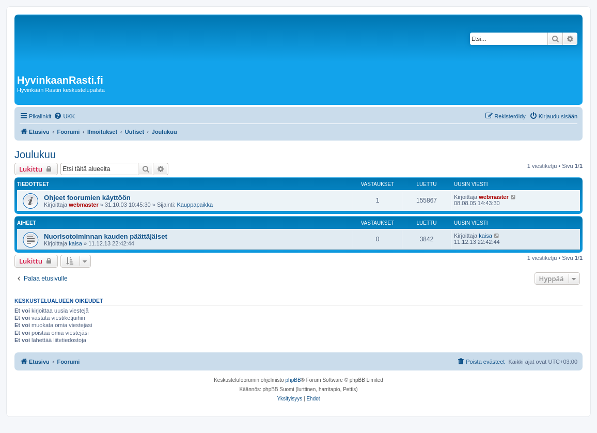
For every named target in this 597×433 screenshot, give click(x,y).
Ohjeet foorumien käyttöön (87, 198)
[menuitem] (64, 116)
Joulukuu (35, 154)
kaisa (75, 243)
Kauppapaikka (195, 205)
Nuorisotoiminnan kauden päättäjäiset (105, 236)
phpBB (293, 380)
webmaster (83, 205)
